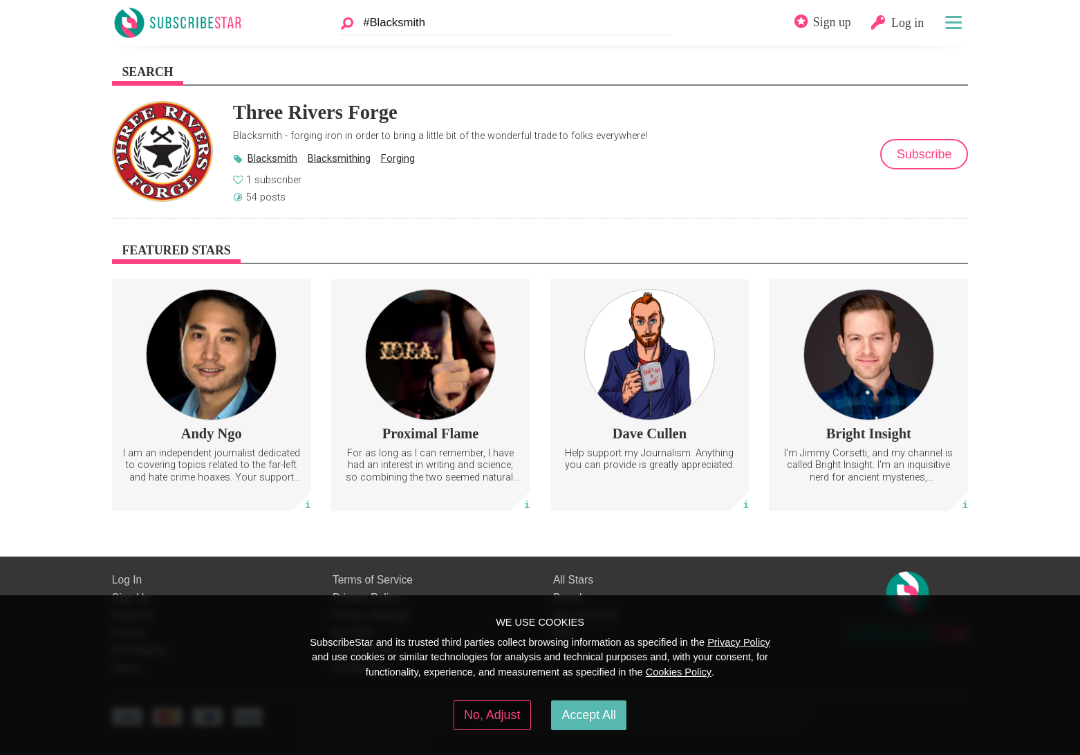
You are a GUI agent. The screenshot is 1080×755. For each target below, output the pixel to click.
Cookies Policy (678, 672)
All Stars (573, 580)
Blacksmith (272, 158)
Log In (127, 580)
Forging (398, 158)
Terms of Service (373, 580)
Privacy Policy (738, 642)
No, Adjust (492, 715)
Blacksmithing (339, 158)
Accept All (589, 715)
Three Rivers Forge (315, 112)
